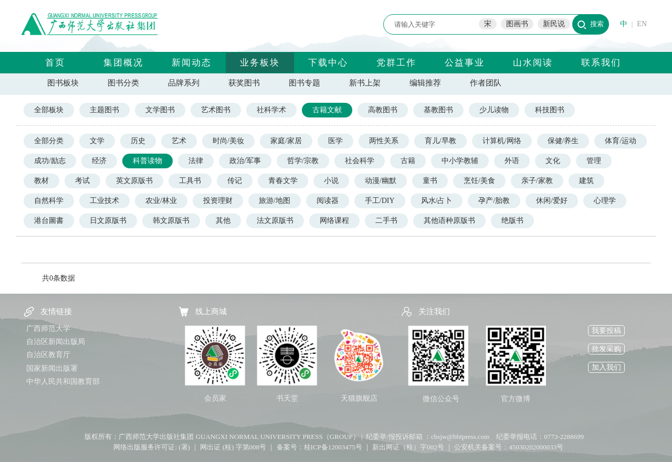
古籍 (408, 161)
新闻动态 (192, 63)
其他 (223, 220)
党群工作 (396, 63)
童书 (430, 181)
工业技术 (104, 201)
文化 (552, 161)
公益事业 (465, 63)
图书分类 (123, 83)
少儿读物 (494, 110)
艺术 (179, 141)
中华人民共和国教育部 (63, 381)
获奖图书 (244, 83)
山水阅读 (533, 63)
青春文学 (283, 181)
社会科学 (359, 161)
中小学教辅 (460, 161)
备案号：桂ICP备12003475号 (319, 447)
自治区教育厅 (48, 355)
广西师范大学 (48, 328)
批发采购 (606, 349)
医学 (335, 141)
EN (642, 24)
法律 (195, 161)
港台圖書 (49, 220)
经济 (99, 161)
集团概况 (123, 63)
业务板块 (260, 63)
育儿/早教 (440, 141)
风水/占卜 (437, 201)
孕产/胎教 (494, 201)
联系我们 (601, 63)
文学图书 (160, 110)
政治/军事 (245, 161)
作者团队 (485, 83)
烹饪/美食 (479, 181)
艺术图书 (215, 110)
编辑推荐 (425, 83)
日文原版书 (108, 220)
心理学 (605, 201)
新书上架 (365, 83)
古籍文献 (327, 110)
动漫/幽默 (380, 181)
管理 (593, 161)
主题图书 (104, 110)
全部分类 (49, 141)
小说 (331, 181)
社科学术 (271, 110)
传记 (234, 181)
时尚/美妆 (228, 141)
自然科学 (49, 201)
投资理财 (218, 201)
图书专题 (304, 83)
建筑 (586, 181)
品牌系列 (184, 83)
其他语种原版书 (449, 220)
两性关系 (383, 141)
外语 (512, 161)
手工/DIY (380, 201)
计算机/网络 (501, 141)
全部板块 (49, 110)
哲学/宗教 (303, 161)
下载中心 (328, 63)
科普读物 (147, 161)
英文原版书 (134, 181)
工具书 (190, 181)
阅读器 (328, 201)
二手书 (386, 220)
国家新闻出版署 (52, 368)
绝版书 (512, 220)
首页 (55, 63)
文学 (97, 141)
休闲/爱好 (552, 201)
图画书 (517, 24)
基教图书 (438, 110)
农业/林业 (161, 201)
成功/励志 (50, 161)
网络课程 (334, 220)
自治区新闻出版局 (55, 342)
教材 (41, 181)
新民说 (554, 24)
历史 (138, 141)
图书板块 (63, 83)
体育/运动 (620, 141)
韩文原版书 (171, 220)
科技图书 (549, 110)
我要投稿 (606, 331)
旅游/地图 (274, 201)
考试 (82, 181)
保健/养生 (563, 141)
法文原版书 (275, 220)
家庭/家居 (286, 141)
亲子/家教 (537, 181)
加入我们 (606, 367)
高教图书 (382, 110)
